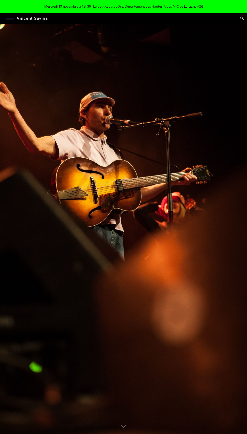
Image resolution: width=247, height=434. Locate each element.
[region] (123, 6)
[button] (242, 18)
